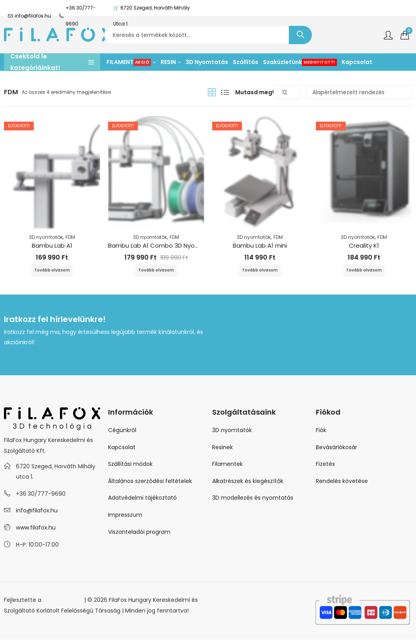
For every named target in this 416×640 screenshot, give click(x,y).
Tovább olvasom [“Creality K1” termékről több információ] (363, 270)
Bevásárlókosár (336, 448)
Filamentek (227, 465)
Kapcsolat (121, 448)
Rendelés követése (342, 482)
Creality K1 (364, 245)
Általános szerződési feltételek (150, 482)
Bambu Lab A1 (52, 245)
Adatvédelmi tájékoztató (142, 498)
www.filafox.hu (36, 528)
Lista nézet (225, 92)
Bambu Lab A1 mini (260, 245)
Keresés (300, 35)
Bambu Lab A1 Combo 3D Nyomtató (161, 245)
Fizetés (325, 465)
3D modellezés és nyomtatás (252, 498)
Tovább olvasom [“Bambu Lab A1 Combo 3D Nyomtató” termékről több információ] (156, 270)
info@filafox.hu (37, 511)
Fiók (321, 431)
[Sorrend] (359, 92)
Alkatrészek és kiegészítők (247, 482)
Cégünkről (122, 431)
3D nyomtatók (46, 237)
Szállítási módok (130, 465)
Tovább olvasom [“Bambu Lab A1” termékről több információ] (52, 270)
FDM (70, 237)
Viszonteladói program (139, 533)
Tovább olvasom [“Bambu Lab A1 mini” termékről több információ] (259, 270)
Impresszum (125, 516)
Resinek (222, 448)
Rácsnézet (212, 92)
